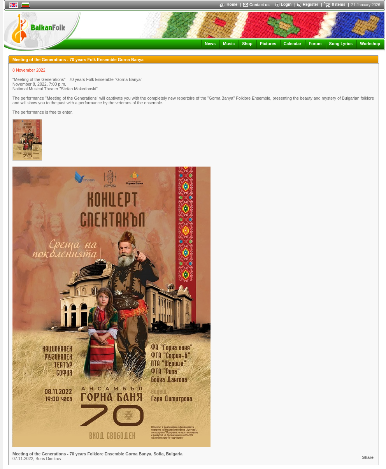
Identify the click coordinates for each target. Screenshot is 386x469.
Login (286, 4)
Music (229, 43)
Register (310, 4)
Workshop (370, 43)
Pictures (268, 43)
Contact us (259, 5)
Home (228, 4)
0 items (338, 4)
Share (368, 457)
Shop (247, 43)
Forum (315, 43)
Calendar (293, 43)
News (210, 43)
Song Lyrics (341, 43)
